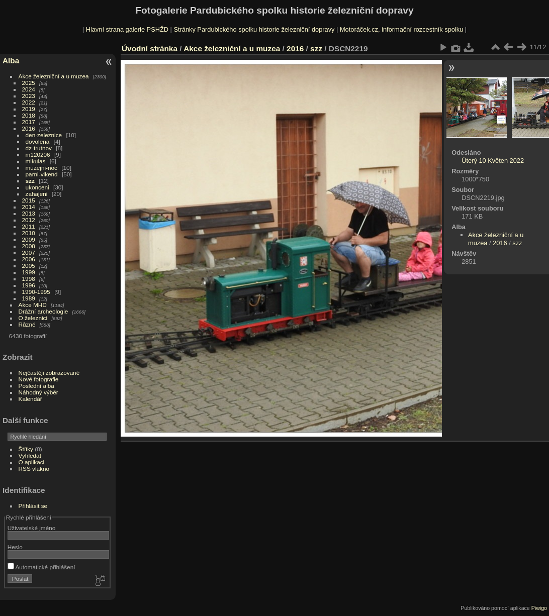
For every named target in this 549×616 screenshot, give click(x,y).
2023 (28, 95)
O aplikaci (32, 462)
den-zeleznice (44, 135)
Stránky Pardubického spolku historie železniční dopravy (253, 29)
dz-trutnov (39, 148)
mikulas (36, 161)
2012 (28, 220)
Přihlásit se (33, 505)
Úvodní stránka (149, 48)
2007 (28, 252)
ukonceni (37, 187)
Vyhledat (30, 455)
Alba (11, 60)
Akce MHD (33, 304)
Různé (27, 324)
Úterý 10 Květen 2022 (493, 160)
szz (30, 180)
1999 (28, 272)
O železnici (33, 318)
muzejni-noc (41, 167)
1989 (28, 298)
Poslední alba (36, 385)
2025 (28, 82)
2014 (28, 206)
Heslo (15, 547)
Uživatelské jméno (31, 528)
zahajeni (37, 193)
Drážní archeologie (43, 311)
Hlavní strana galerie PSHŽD (127, 29)
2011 (28, 226)
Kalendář (30, 398)
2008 (28, 246)
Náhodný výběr (38, 392)
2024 (28, 89)
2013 (28, 213)
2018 (28, 115)
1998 (28, 278)
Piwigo (539, 608)
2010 (28, 233)
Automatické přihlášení (41, 567)
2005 (28, 265)
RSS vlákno (34, 468)
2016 (28, 128)
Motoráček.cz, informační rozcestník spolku (401, 29)
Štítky (26, 449)
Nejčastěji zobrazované (49, 372)
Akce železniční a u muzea (54, 76)
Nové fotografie (39, 379)
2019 (28, 109)
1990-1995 (36, 291)
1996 (28, 285)
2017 (28, 122)
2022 (28, 102)
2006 (28, 259)
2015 (28, 200)
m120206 (38, 154)
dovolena (38, 141)
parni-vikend (42, 174)
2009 (28, 239)
